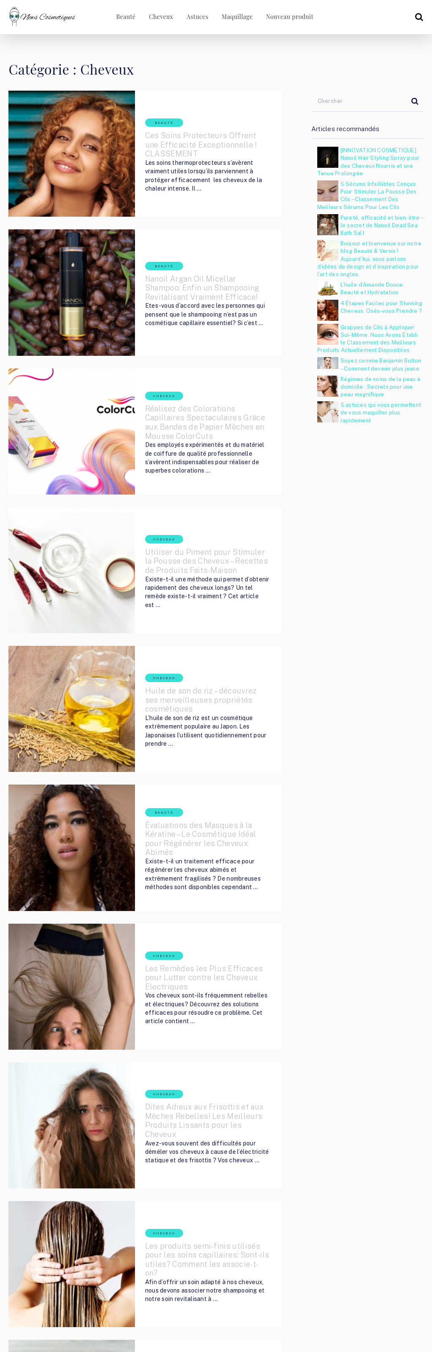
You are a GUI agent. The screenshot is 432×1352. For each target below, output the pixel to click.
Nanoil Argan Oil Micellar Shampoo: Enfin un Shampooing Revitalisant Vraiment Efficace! (194, 250)
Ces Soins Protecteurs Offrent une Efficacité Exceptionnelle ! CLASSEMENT (183, 136)
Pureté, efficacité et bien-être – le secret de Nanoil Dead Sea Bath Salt (381, 225)
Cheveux (158, 17)
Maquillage (236, 17)
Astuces (196, 17)
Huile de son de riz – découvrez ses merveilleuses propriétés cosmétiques (191, 592)
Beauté (122, 17)
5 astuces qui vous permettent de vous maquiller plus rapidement (380, 412)
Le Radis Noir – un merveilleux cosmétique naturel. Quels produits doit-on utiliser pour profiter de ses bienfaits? (195, 1161)
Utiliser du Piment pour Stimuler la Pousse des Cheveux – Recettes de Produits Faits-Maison (184, 478)
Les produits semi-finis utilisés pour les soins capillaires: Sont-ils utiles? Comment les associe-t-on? (193, 1047)
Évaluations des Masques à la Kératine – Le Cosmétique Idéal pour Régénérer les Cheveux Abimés (193, 705)
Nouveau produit (290, 17)
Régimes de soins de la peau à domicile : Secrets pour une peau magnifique (380, 387)
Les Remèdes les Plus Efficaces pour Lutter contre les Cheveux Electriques (189, 819)
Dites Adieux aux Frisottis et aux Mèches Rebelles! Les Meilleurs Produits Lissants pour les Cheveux (194, 933)
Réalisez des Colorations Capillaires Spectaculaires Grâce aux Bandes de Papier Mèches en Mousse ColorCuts (187, 360)
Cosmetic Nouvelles (67, 1308)
